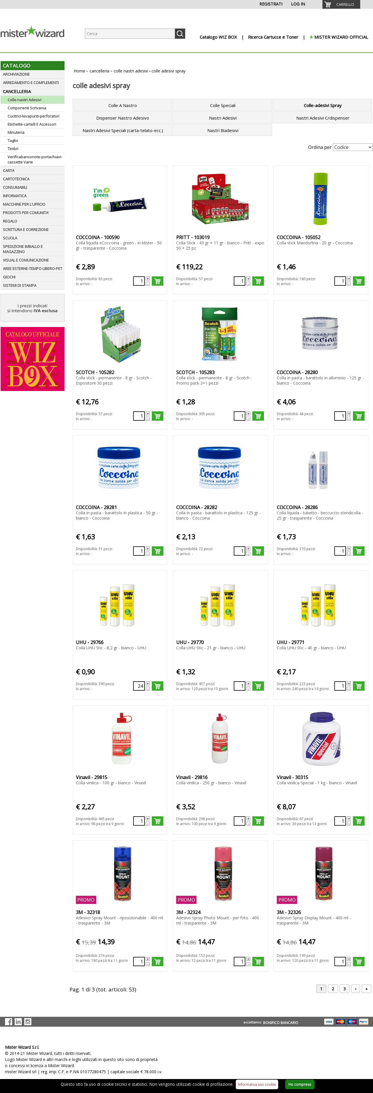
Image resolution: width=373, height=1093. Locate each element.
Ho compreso (299, 1084)
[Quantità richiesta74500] (139, 961)
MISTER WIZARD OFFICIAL (341, 37)
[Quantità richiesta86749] (239, 281)
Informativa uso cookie (257, 1084)
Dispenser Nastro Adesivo (122, 118)
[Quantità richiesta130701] (340, 821)
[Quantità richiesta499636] (340, 281)
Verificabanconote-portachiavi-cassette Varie (35, 159)
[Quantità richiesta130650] (139, 686)
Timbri (13, 148)
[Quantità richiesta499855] (239, 416)
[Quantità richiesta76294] (139, 281)
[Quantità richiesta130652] (340, 686)
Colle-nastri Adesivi (24, 99)
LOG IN (298, 4)
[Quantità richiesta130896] (239, 961)
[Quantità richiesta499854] (139, 416)
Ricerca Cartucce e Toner (273, 37)
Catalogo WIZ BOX (218, 37)
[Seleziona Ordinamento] (353, 147)
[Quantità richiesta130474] (139, 551)
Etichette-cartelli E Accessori (32, 124)
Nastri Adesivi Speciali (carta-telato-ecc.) (123, 130)
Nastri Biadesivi (222, 130)
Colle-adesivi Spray (323, 105)
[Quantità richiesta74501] (340, 961)
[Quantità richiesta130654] (139, 821)
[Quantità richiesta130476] (340, 551)
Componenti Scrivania (27, 108)
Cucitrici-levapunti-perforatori (33, 116)
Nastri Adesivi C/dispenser (322, 118)
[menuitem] (341, 4)
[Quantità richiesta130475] (239, 551)
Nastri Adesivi (223, 118)
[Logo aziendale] (37, 46)
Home (79, 71)
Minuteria (16, 132)
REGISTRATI (270, 4)
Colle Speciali (222, 105)
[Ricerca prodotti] (130, 34)
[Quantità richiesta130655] (239, 821)
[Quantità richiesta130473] (340, 416)
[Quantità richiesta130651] (239, 686)
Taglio (13, 140)
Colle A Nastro (122, 105)
